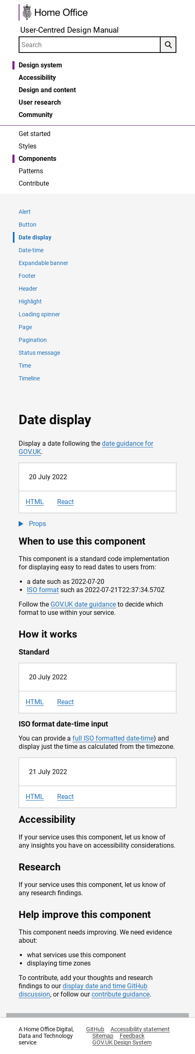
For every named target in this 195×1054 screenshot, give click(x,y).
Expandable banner (43, 263)
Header (28, 288)
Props (37, 524)
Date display (35, 237)
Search (166, 45)
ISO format (43, 590)
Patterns (31, 171)
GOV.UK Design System (122, 1042)
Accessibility (37, 77)
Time (25, 365)
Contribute (34, 183)
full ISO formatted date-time (113, 738)
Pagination (33, 340)
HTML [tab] (35, 502)
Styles (27, 146)
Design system (40, 65)
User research (40, 102)
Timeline (29, 378)
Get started (35, 134)
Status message (39, 352)
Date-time (31, 250)
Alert (25, 211)
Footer (27, 275)
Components (37, 159)
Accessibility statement (140, 1029)
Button (27, 224)
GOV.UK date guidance (83, 604)
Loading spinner (39, 314)
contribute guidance (120, 994)
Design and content (47, 90)
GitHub (95, 1029)
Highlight (30, 301)
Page (25, 327)
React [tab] (65, 502)
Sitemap (102, 1035)
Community (36, 115)
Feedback (132, 1035)
